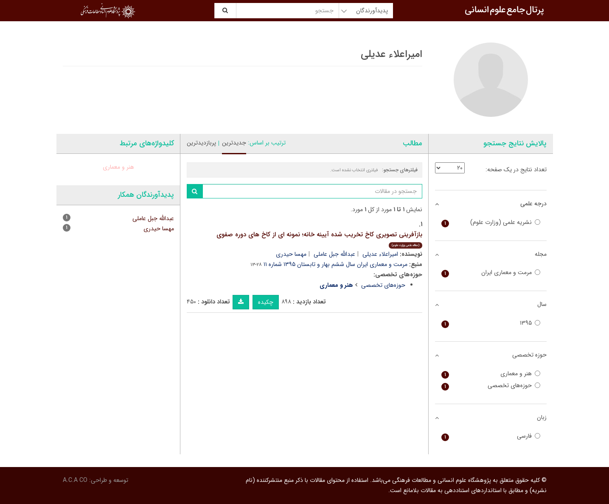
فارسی (490, 436)
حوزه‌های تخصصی (383, 285)
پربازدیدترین (201, 142)
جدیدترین (234, 142)
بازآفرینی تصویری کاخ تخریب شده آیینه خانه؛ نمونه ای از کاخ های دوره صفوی (319, 239)
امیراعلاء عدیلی (380, 254)
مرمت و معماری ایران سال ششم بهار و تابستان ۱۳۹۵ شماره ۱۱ (335, 264)
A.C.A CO (75, 480)
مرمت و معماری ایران (490, 272)
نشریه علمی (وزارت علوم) (490, 222)
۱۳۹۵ (490, 323)
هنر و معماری (118, 167)
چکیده (265, 302)
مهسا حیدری (291, 254)
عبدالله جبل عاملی (334, 254)
